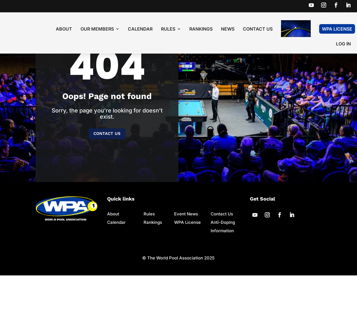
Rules (168, 29)
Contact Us (258, 29)
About (64, 29)
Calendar (140, 29)
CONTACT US (107, 187)
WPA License (337, 29)
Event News (186, 267)
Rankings (201, 29)
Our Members (97, 29)
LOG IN (343, 44)
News (227, 29)
